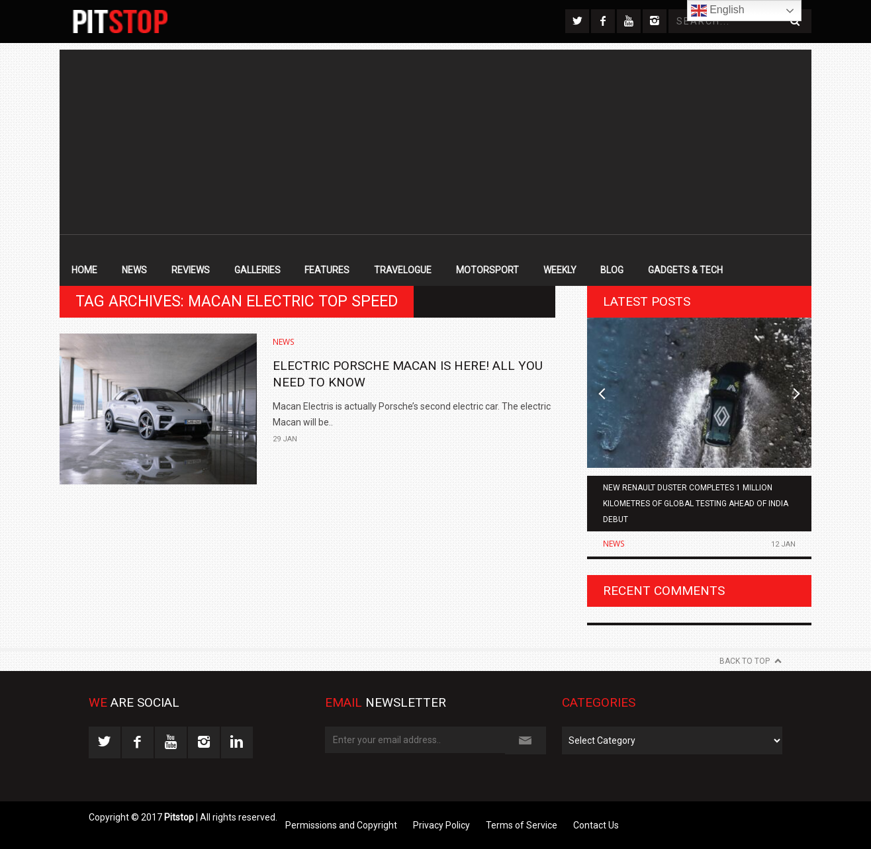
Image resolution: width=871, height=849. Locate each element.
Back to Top (744, 661)
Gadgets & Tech (685, 270)
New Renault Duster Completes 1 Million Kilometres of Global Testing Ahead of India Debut (695, 503)
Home (84, 270)
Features (326, 270)
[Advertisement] (435, 142)
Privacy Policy (441, 825)
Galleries (257, 270)
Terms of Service (521, 825)
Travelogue (403, 270)
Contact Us (596, 825)
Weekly (559, 270)
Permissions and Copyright (341, 825)
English (718, 11)
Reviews (190, 270)
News (134, 270)
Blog (611, 270)
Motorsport (487, 270)
